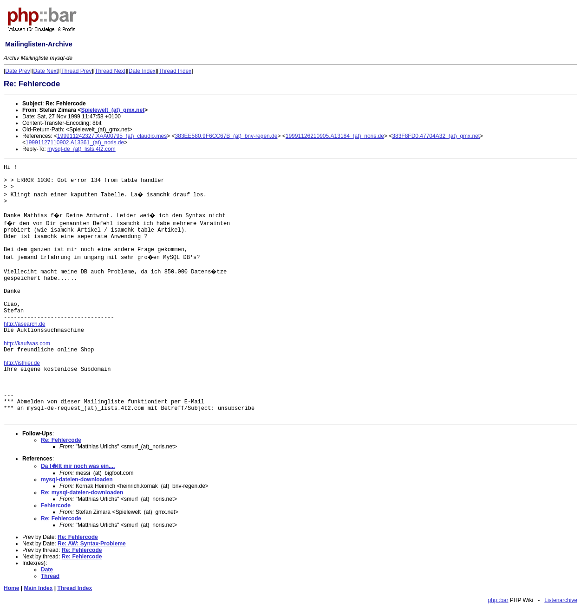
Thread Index (175, 71)
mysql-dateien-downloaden (77, 479)
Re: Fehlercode (61, 440)
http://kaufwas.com (27, 343)
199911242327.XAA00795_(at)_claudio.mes (112, 136)
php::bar (498, 600)
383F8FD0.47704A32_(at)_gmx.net (436, 136)
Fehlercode (56, 505)
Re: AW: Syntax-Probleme (92, 543)
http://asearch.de (24, 324)
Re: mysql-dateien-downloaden (82, 492)
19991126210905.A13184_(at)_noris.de (335, 136)
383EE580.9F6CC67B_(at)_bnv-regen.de (226, 136)
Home (11, 588)
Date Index (142, 71)
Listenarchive (560, 600)
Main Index (38, 588)
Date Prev (17, 71)
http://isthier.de (22, 363)
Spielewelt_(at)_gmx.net (112, 110)
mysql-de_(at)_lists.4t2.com (81, 149)
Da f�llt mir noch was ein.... (78, 466)
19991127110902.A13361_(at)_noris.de (75, 142)
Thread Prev (76, 71)
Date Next (45, 71)
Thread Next (110, 71)
